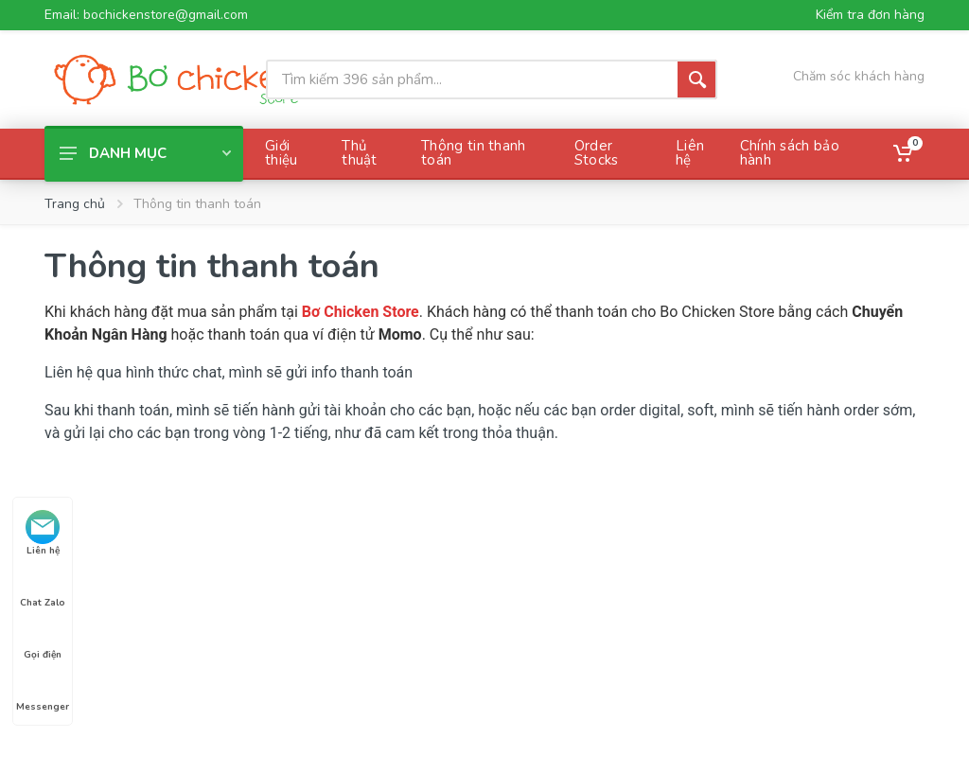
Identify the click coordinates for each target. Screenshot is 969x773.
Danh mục (145, 153)
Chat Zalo (42, 585)
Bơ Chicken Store (360, 312)
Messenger (42, 689)
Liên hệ (43, 533)
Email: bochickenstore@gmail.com (146, 15)
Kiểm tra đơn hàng (870, 15)
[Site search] (472, 79)
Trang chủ (74, 204)
